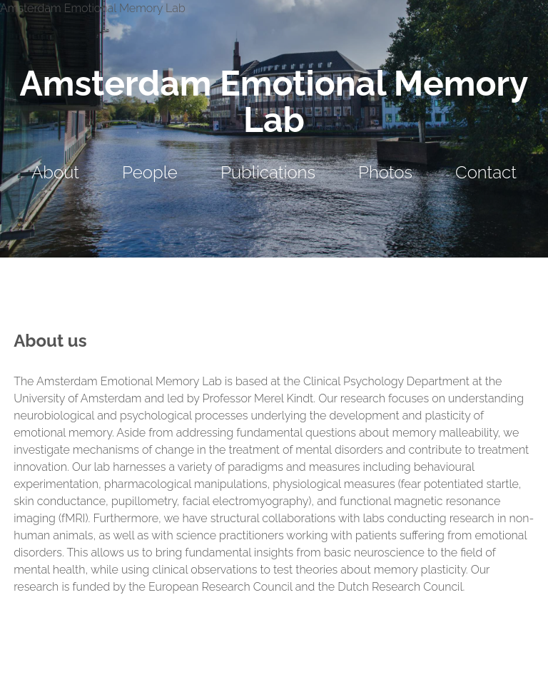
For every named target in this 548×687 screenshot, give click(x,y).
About (55, 172)
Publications (267, 172)
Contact (486, 172)
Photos (385, 172)
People (150, 172)
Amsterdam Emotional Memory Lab (274, 101)
